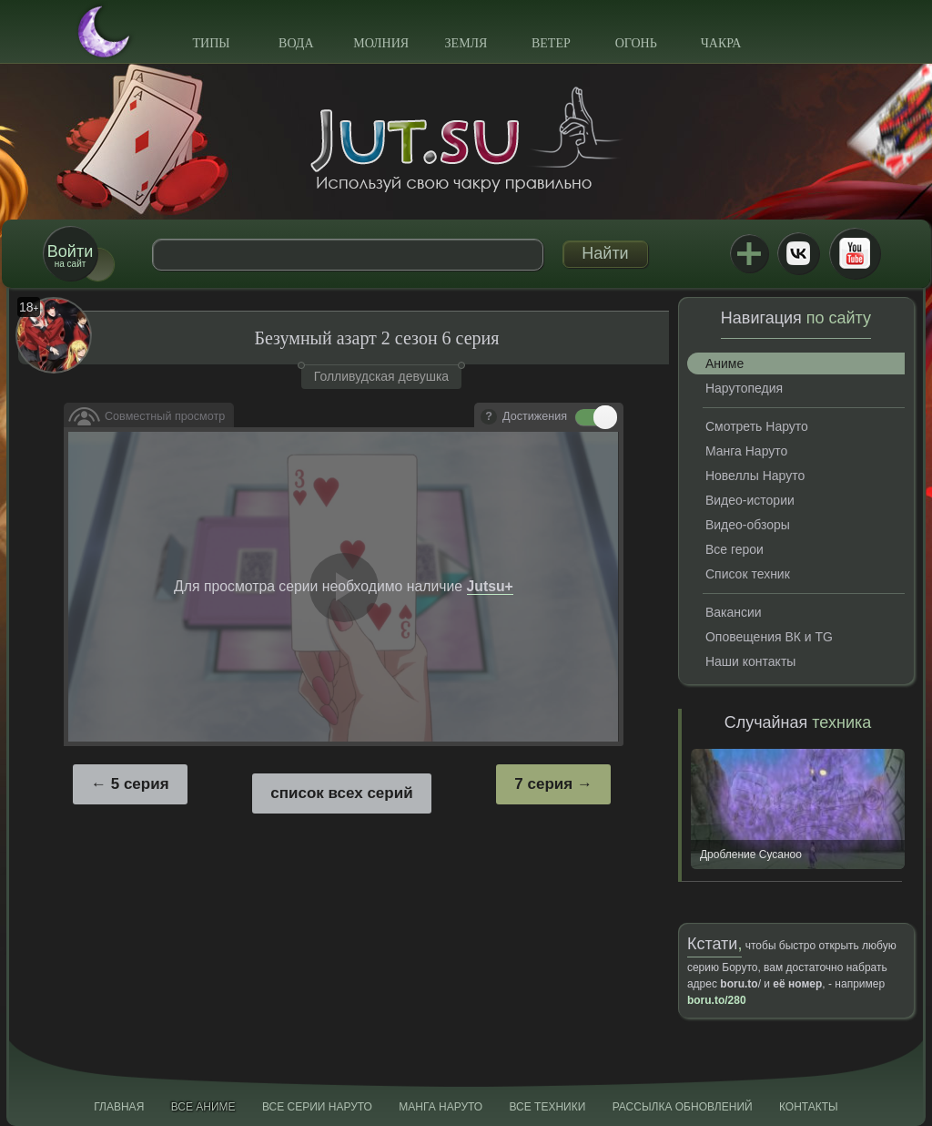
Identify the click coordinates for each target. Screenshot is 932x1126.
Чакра (721, 43)
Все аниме (203, 1106)
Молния (381, 43)
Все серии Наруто (317, 1106)
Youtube (854, 253)
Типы (210, 43)
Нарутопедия (744, 388)
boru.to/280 (716, 1000)
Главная (119, 1106)
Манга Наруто (746, 451)
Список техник (747, 574)
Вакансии (733, 612)
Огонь (636, 43)
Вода (296, 43)
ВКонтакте (798, 253)
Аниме (724, 363)
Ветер (551, 43)
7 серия (543, 784)
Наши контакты (750, 661)
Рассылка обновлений (683, 1106)
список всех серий (341, 793)
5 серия (140, 784)
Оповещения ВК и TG (769, 637)
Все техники (547, 1106)
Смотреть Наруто (756, 426)
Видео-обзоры (747, 524)
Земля (466, 43)
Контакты (808, 1106)
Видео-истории (750, 500)
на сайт (70, 255)
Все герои (734, 549)
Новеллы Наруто (755, 475)
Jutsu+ (749, 253)
